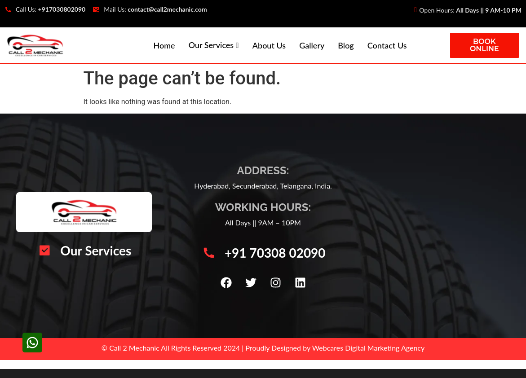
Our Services (211, 45)
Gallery (311, 45)
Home (164, 45)
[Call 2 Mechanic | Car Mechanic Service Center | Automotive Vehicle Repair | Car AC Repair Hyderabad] (441, 226)
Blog (346, 45)
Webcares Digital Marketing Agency (368, 347)
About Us (269, 45)
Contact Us (387, 45)
